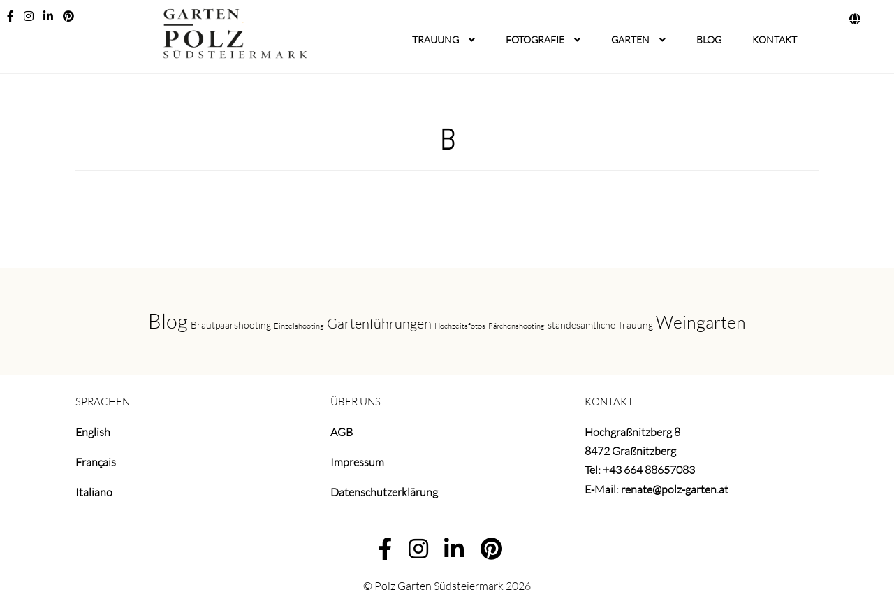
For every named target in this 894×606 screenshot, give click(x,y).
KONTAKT (774, 39)
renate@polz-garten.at (674, 489)
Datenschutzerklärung (384, 492)
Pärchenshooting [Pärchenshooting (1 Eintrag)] (516, 326)
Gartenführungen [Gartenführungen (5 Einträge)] (379, 323)
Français (95, 462)
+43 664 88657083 (649, 470)
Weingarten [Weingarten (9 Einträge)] (701, 322)
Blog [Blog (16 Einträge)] (168, 320)
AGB (341, 432)
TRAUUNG (435, 39)
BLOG (708, 39)
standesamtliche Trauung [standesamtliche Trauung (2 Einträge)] (600, 325)
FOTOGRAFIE (535, 39)
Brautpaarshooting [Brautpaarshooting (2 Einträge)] (231, 325)
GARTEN (630, 39)
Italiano (93, 492)
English (92, 432)
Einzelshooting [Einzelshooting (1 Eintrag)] (299, 326)
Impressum (357, 462)
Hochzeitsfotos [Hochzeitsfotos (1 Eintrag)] (459, 326)
